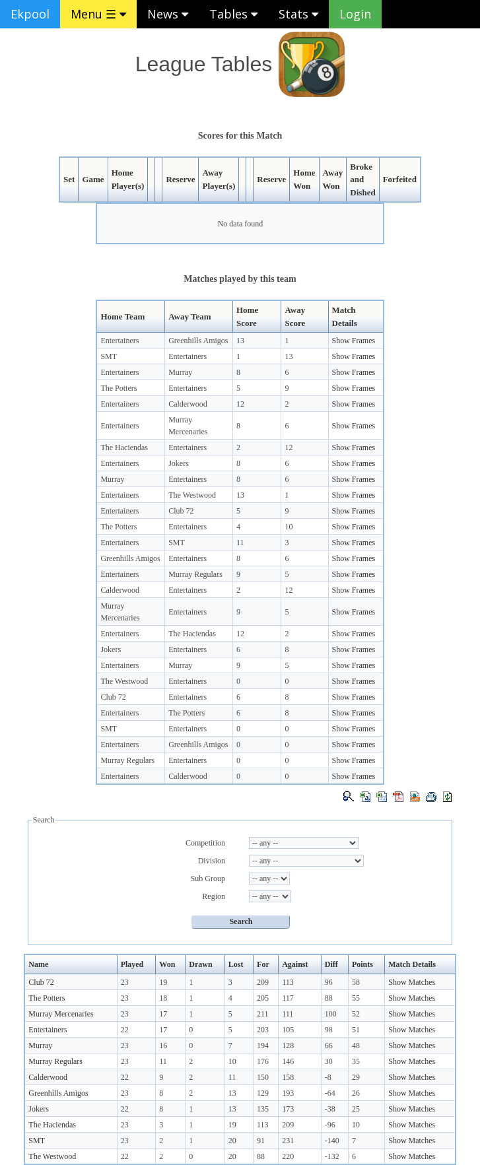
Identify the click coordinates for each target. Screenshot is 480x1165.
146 (288, 1061)
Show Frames (354, 340)
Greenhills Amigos (198, 340)
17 (163, 1013)
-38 (330, 1109)
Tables (233, 14)
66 (329, 1045)
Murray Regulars (195, 574)
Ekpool (30, 14)
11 (240, 542)
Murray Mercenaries (60, 1013)
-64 (330, 1093)
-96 (330, 1124)
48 (356, 1045)
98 (329, 1029)
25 (356, 1109)
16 (163, 1045)
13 (240, 340)
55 (356, 998)
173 (288, 1109)
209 (263, 982)
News (167, 14)
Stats (298, 14)
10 (288, 526)
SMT (108, 356)
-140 (332, 1140)
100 (331, 1013)
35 (356, 1061)
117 (288, 998)
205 (263, 998)
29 (356, 1077)
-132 (332, 1156)
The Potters (118, 388)
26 (356, 1093)
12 (240, 404)
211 (263, 1013)
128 (288, 1045)
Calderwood (187, 404)
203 (263, 1029)
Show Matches (411, 982)
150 (263, 1077)
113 (288, 982)
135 (263, 1109)
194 (263, 1045)
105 (288, 1029)
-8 (328, 1077)
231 (288, 1140)
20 (232, 1140)
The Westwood (192, 495)
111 (287, 1013)
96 (329, 982)
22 (125, 1029)
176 (263, 1061)
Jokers (178, 463)
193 (288, 1093)
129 (263, 1093)
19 (163, 982)
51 (356, 1029)
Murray (180, 372)
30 (329, 1061)
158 (288, 1077)
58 (356, 982)
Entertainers (119, 340)
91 (261, 1140)
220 (288, 1156)
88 (329, 998)
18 (163, 998)
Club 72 (180, 511)
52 (356, 1013)
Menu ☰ (98, 14)
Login (355, 14)
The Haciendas (124, 447)
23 (125, 982)
